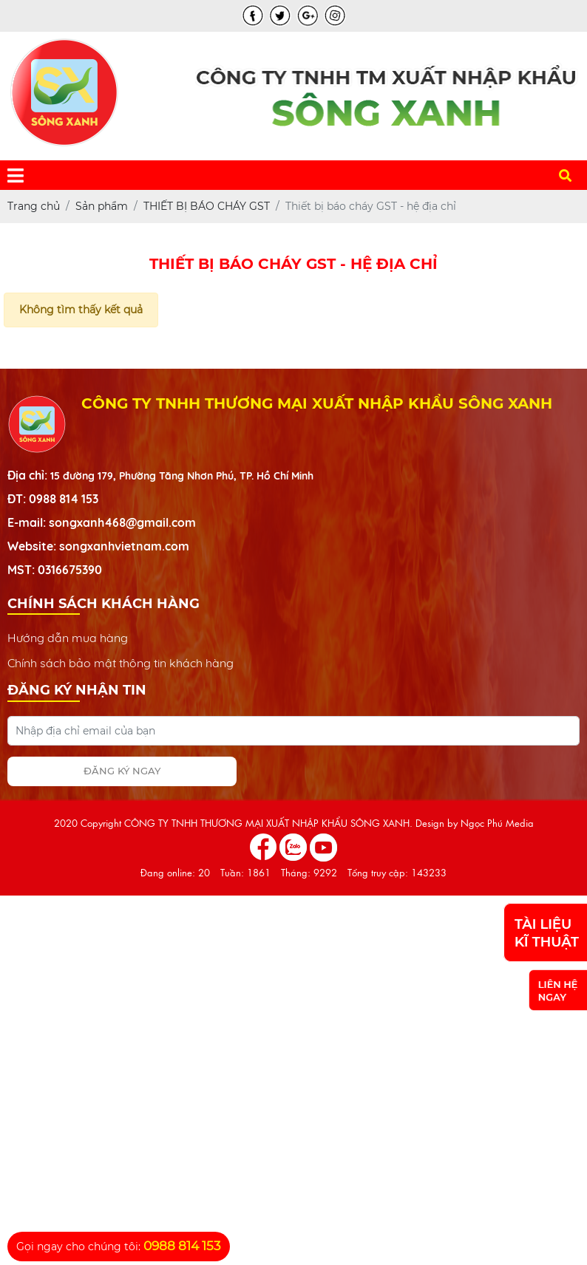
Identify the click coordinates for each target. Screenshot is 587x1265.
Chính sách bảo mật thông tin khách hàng (120, 662)
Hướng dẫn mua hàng (67, 637)
